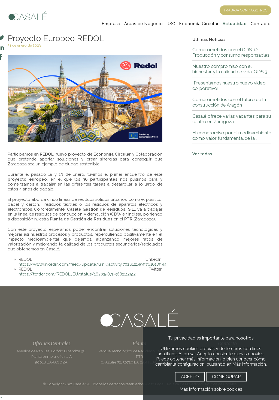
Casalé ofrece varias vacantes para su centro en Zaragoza (231, 118)
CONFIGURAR (226, 376)
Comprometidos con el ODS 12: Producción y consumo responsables (230, 52)
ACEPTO (190, 376)
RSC (171, 23)
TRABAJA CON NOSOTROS (245, 10)
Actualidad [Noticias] (235, 23)
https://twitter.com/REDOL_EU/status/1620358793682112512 (77, 274)
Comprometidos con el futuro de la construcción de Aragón (229, 102)
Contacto (261, 23)
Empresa (111, 23)
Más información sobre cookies (211, 389)
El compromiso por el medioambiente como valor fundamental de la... (231, 135)
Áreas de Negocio (143, 23)
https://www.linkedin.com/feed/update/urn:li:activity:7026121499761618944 (92, 264)
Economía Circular (199, 23)
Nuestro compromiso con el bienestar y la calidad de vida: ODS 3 (229, 68)
